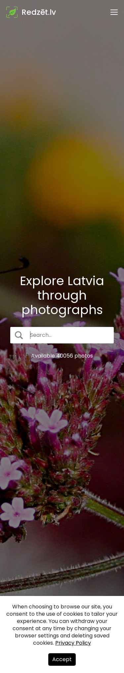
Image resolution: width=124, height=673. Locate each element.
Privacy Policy (73, 643)
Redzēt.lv (38, 12)
